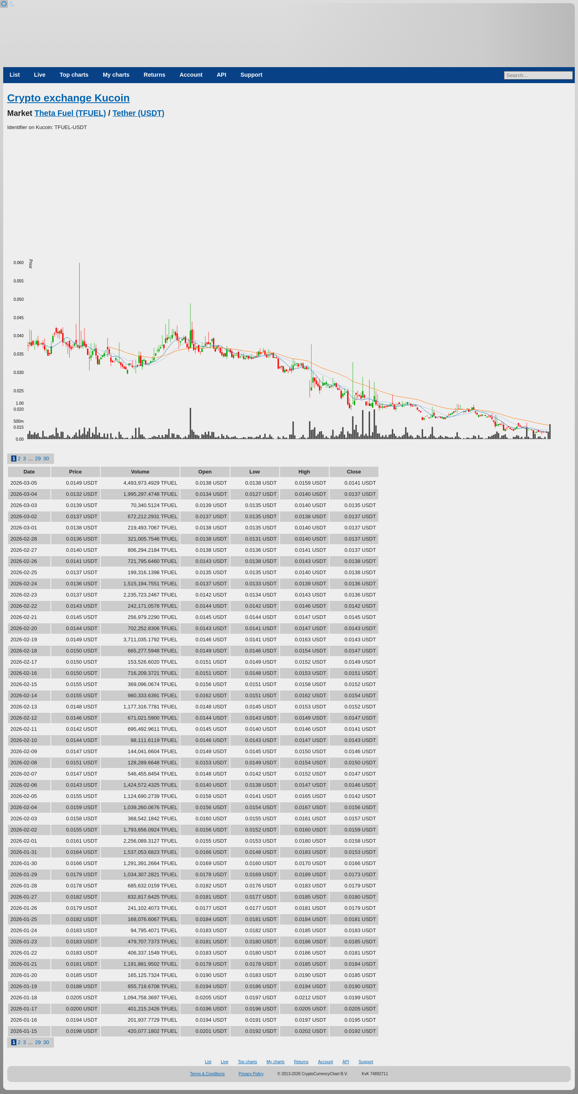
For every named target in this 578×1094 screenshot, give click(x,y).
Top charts (74, 75)
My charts (116, 75)
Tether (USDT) (138, 113)
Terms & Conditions (207, 1074)
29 (38, 458)
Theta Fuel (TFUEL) (70, 113)
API (221, 75)
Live (40, 75)
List (15, 75)
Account (191, 75)
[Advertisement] (289, 191)
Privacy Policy (251, 1074)
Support (251, 75)
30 (46, 458)
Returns (154, 75)
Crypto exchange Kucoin (68, 98)
